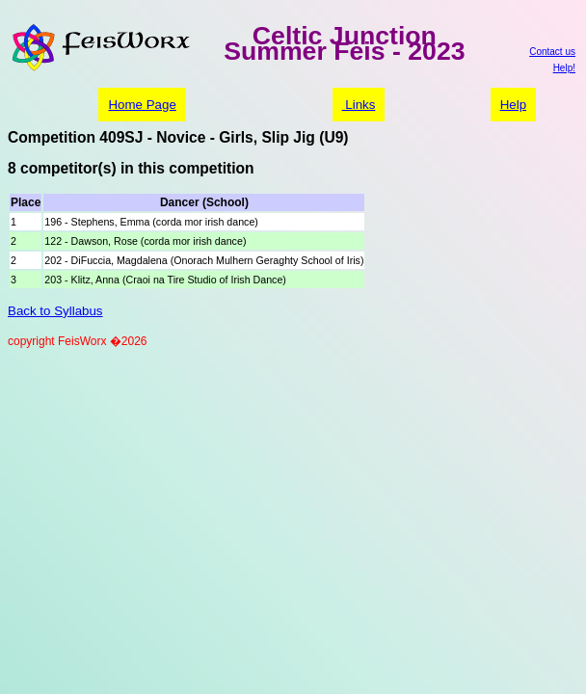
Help (513, 104)
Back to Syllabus (55, 311)
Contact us (552, 51)
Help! (564, 68)
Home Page (141, 104)
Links (359, 104)
